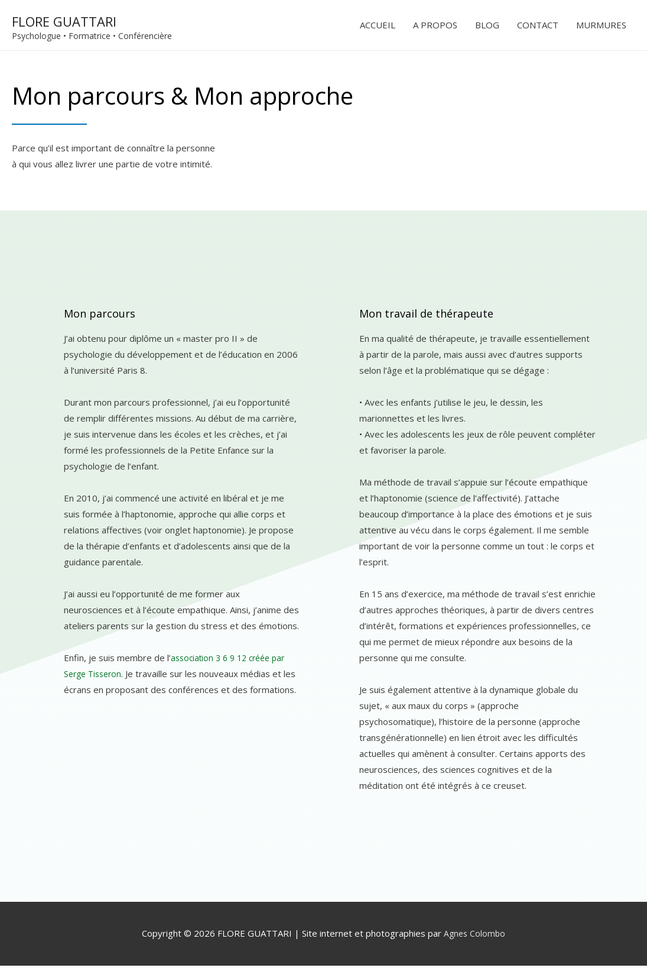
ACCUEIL (377, 28)
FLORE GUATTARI (94, 21)
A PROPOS (435, 28)
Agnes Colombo (474, 938)
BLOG (487, 28)
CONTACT (537, 28)
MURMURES (601, 28)
